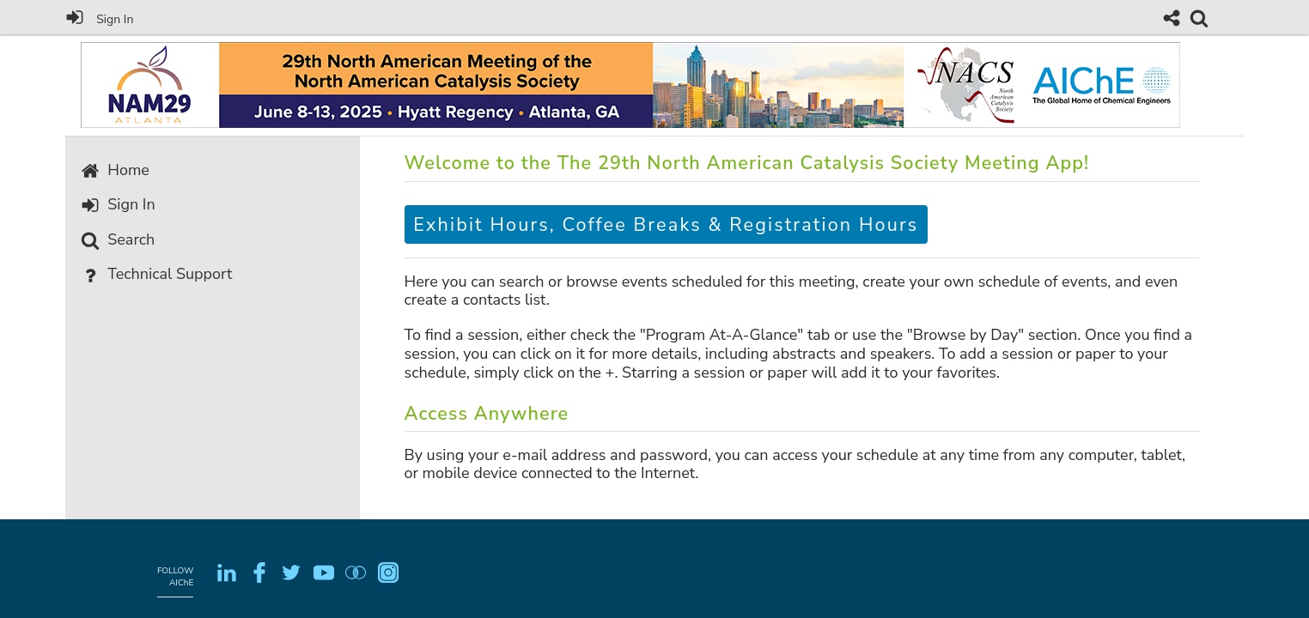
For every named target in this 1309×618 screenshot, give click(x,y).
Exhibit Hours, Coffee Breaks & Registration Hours (665, 225)
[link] (1199, 18)
